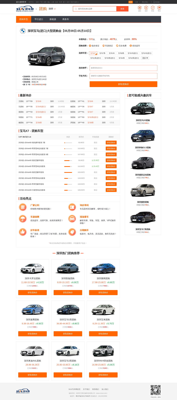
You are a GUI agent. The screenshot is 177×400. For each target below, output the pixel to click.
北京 (56, 2)
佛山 (48, 2)
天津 (60, 2)
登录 (130, 2)
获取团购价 (111, 143)
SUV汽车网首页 (75, 389)
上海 (52, 2)
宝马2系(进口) (133, 58)
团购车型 (23, 19)
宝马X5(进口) (133, 53)
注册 (136, 2)
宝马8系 (121, 53)
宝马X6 (111, 53)
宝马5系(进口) (110, 58)
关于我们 (86, 389)
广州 (41, 2)
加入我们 (105, 389)
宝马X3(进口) (146, 53)
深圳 (37, 2)
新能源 (53, 19)
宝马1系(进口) (95, 58)
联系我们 (95, 389)
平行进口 (38, 19)
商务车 (65, 19)
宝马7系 (102, 53)
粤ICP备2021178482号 (83, 396)
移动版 (157, 2)
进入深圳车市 (21, 2)
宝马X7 (93, 53)
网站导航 (145, 2)
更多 (145, 58)
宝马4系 (122, 58)
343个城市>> (74, 2)
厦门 (64, 2)
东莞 (44, 2)
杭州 (68, 2)
